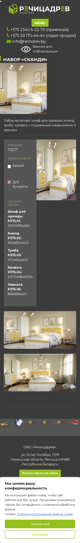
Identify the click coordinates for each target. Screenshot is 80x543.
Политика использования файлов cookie (45, 514)
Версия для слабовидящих (39, 49)
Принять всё (40, 524)
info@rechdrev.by (26, 41)
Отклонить (40, 534)
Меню (40, 23)
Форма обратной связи (40, 473)
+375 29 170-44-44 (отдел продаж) (41, 35)
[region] (40, 510)
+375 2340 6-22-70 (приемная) (38, 29)
